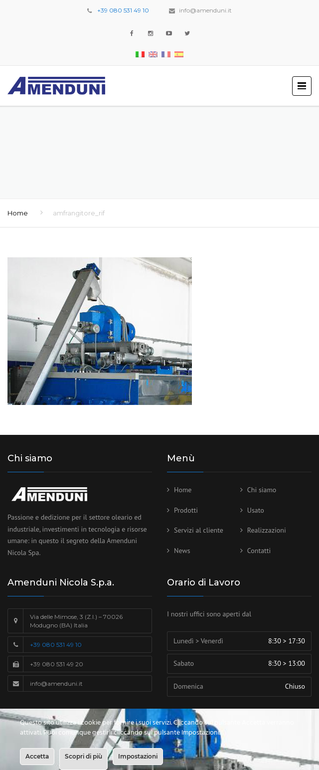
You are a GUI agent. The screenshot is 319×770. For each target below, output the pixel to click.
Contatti (259, 550)
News (182, 550)
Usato (255, 510)
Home (17, 213)
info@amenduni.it (205, 10)
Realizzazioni (266, 530)
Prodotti (186, 510)
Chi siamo (262, 489)
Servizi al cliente (198, 530)
